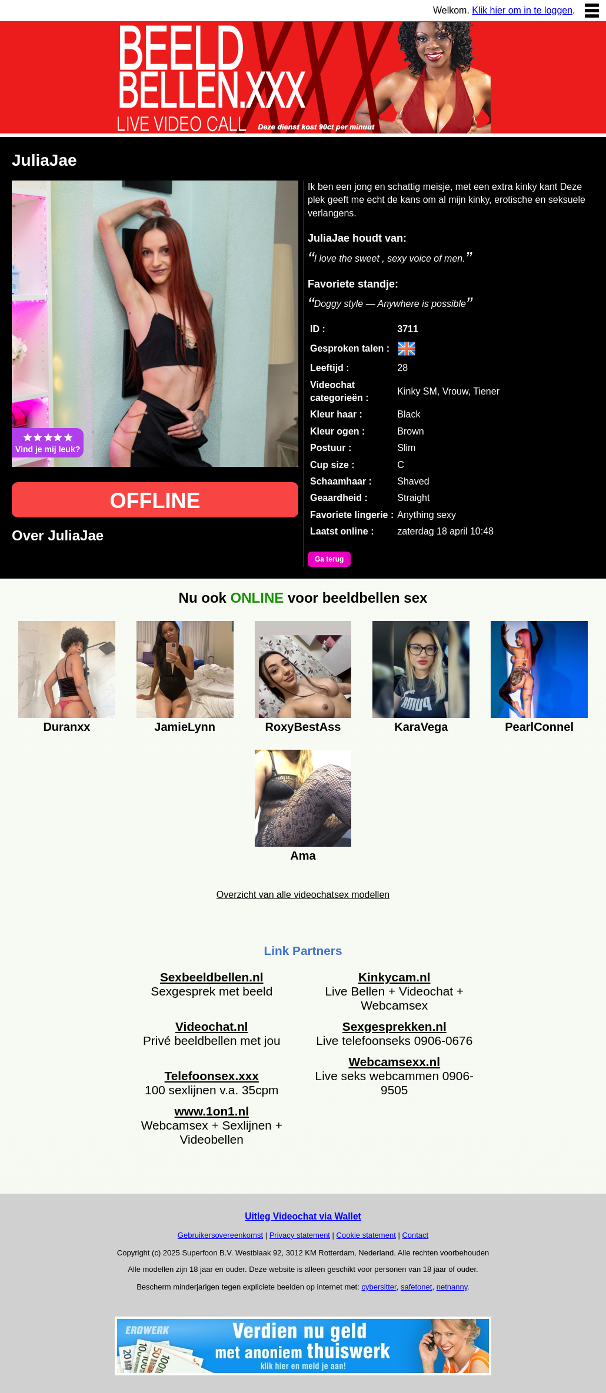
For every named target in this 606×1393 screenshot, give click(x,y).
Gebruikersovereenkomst (220, 1235)
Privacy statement (299, 1235)
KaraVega (421, 726)
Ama (302, 855)
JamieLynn (184, 726)
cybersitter (378, 1286)
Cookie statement (366, 1235)
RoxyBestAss (303, 726)
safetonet (416, 1286)
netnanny (452, 1286)
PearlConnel (539, 726)
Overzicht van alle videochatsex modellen (303, 895)
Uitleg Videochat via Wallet (303, 1216)
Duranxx (66, 726)
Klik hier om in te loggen (522, 10)
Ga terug (329, 559)
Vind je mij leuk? (47, 443)
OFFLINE (155, 501)
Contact (415, 1235)
